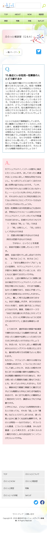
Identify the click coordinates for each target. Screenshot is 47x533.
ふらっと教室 (8, 488)
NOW (29, 14)
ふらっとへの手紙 (10, 495)
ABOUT (18, 14)
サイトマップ (18, 514)
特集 (17, 21)
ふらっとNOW (9, 481)
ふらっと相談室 (31, 481)
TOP (5, 474)
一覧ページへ (12, 52)
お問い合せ (29, 514)
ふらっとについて (32, 474)
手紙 (29, 21)
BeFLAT (28, 495)
